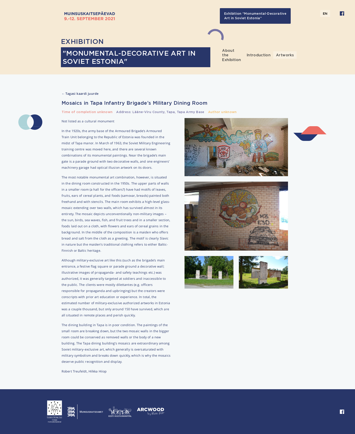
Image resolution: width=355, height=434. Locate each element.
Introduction (259, 55)
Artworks (285, 55)
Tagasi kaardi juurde (80, 93)
